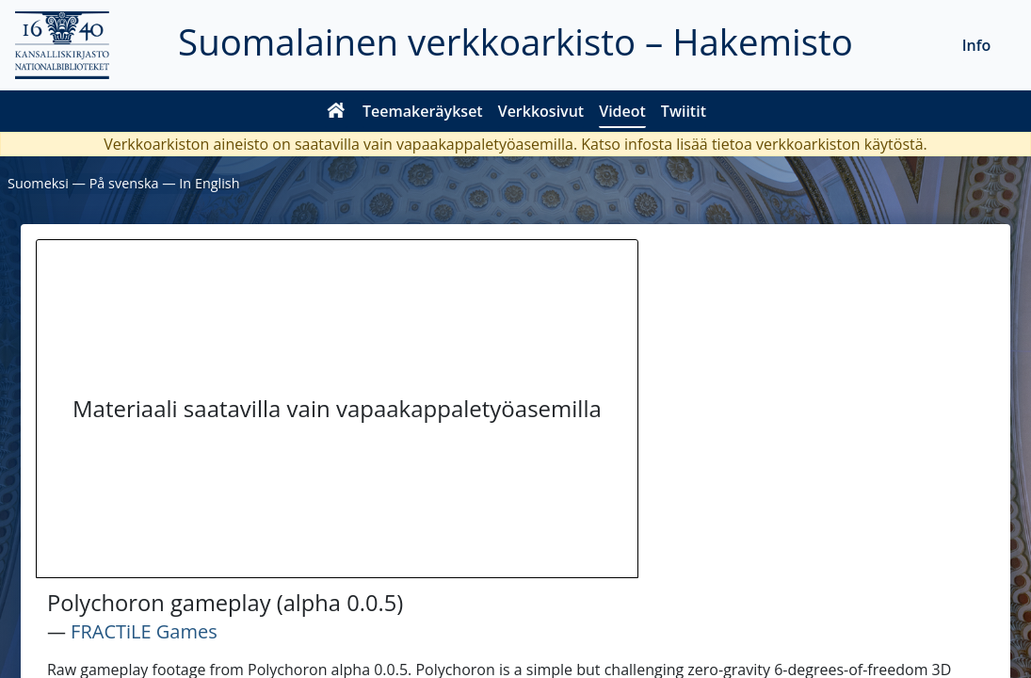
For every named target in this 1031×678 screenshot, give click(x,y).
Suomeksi (38, 183)
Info (976, 45)
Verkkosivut (541, 111)
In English (209, 183)
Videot (622, 111)
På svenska (124, 183)
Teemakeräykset (422, 111)
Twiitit (683, 111)
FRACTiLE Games (144, 631)
